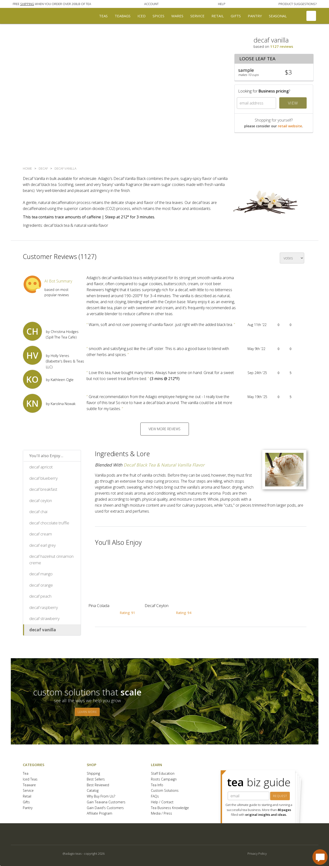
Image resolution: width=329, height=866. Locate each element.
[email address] (256, 103)
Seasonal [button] (278, 15)
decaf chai (38, 511)
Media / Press (161, 813)
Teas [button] (103, 15)
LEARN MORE (87, 712)
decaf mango (41, 574)
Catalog (93, 791)
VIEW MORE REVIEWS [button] (164, 429)
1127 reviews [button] (281, 46)
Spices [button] (158, 15)
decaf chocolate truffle (49, 523)
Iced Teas (30, 779)
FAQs (155, 796)
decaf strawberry (44, 618)
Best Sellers (96, 779)
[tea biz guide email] (248, 796)
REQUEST (280, 796)
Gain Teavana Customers (106, 802)
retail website (290, 125)
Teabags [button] (122, 15)
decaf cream (40, 534)
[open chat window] (320, 857)
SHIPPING (27, 4)
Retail (27, 796)
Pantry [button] (255, 15)
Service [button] (197, 15)
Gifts (26, 802)
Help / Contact (162, 802)
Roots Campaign (164, 779)
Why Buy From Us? (101, 796)
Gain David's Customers (105, 808)
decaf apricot (41, 467)
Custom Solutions (165, 791)
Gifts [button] (236, 15)
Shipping (93, 774)
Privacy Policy (257, 853)
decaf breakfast (43, 489)
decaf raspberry (43, 607)
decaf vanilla (42, 630)
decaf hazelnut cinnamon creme (51, 559)
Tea (25, 774)
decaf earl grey (42, 545)
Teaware (29, 785)
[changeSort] (292, 258)
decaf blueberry (43, 478)
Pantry (27, 808)
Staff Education (162, 774)
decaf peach (40, 596)
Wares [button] (177, 15)
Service (28, 791)
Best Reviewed (98, 785)
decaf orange (41, 585)
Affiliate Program (99, 813)
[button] (52, 3)
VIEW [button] (293, 103)
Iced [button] (141, 15)
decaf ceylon (40, 500)
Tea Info (157, 785)
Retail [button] (217, 15)
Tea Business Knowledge (170, 808)
